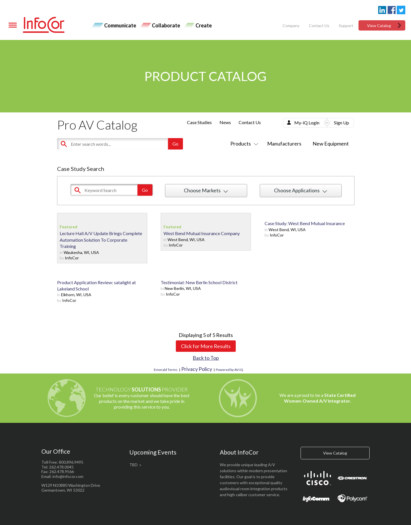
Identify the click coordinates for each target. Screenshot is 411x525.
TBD (133, 464)
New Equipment (331, 143)
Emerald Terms (166, 370)
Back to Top (206, 358)
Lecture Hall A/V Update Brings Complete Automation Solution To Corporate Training (101, 240)
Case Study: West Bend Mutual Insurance (305, 223)
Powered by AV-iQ (229, 370)
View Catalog (379, 25)
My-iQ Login (306, 122)
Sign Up (341, 122)
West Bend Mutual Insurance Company (202, 233)
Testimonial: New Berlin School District (199, 282)
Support (346, 25)
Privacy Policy (196, 369)
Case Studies (199, 122)
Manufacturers (284, 143)
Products (243, 143)
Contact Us (319, 25)
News (225, 122)
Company (291, 25)
